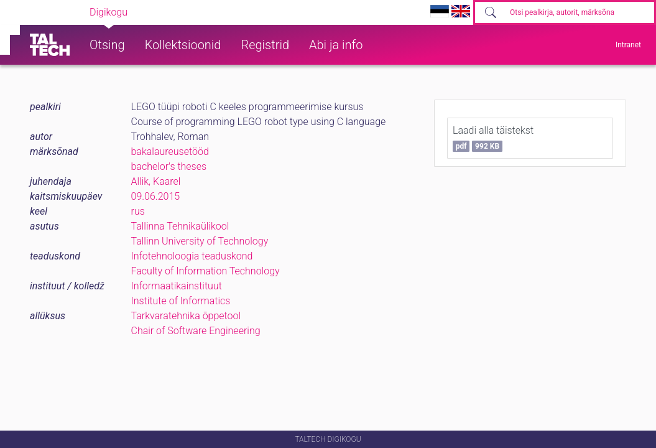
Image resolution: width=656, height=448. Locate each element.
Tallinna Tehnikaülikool (180, 226)
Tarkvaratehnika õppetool (186, 316)
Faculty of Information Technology (205, 271)
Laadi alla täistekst (493, 138)
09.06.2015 (155, 196)
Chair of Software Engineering (196, 331)
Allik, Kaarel (156, 181)
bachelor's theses (169, 166)
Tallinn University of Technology (200, 241)
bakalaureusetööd (170, 151)
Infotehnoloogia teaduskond (192, 256)
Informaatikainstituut (176, 286)
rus (138, 211)
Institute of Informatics (181, 301)
